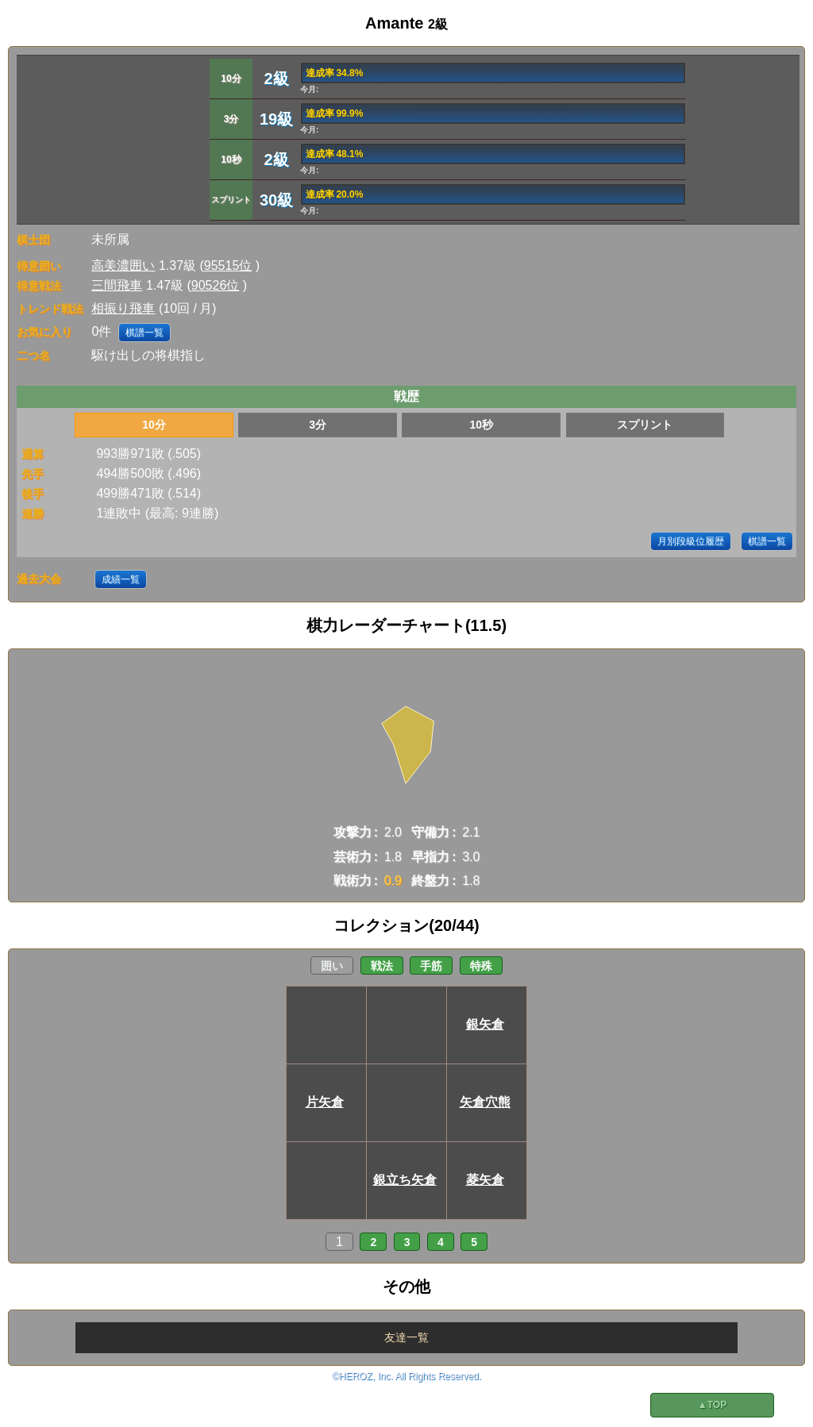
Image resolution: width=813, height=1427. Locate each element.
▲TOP (712, 1404)
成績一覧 (121, 579)
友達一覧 (406, 1337)
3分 (317, 424)
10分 (154, 424)
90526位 (215, 285)
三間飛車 (116, 285)
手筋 (431, 966)
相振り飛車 (123, 308)
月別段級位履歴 (690, 541)
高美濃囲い (123, 265)
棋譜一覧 (144, 332)
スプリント (644, 424)
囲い (332, 966)
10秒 (481, 424)
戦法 (382, 966)
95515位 (228, 265)
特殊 (481, 966)
